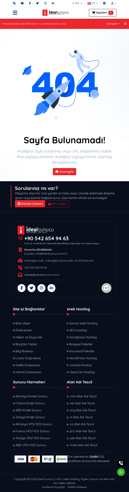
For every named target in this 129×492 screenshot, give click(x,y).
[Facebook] (30, 3)
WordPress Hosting (83, 358)
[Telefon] (15, 3)
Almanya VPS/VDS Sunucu (34, 424)
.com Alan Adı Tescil (83, 396)
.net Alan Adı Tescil (82, 403)
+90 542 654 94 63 (46, 238)
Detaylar (113, 23)
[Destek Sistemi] (104, 3)
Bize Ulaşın (57, 204)
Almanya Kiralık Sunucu (31, 396)
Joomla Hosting (80, 365)
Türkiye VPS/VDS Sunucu (33, 438)
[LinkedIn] (53, 3)
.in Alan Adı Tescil (81, 417)
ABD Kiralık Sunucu (28, 410)
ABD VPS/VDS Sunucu (31, 445)
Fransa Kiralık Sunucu (30, 403)
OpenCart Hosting (82, 372)
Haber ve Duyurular (29, 337)
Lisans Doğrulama (28, 358)
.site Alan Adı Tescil (82, 438)
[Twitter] (37, 3)
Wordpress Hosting (83, 337)
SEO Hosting (78, 330)
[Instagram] (45, 3)
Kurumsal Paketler (82, 351)
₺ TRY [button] (76, 3)
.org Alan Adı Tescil (82, 410)
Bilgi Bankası (24, 351)
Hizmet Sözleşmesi (28, 372)
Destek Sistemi (30, 204)
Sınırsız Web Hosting (83, 323)
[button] (93, 3)
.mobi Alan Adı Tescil (83, 445)
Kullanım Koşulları (53, 487)
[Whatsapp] (121, 472)
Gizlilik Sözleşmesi (28, 365)
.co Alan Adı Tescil (81, 424)
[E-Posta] (22, 3)
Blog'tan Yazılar (26, 344)
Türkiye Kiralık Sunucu (30, 417)
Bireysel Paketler (81, 344)
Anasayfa (64, 171)
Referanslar (24, 330)
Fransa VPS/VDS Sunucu (33, 431)
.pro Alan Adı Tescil (82, 431)
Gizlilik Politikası (77, 487)
